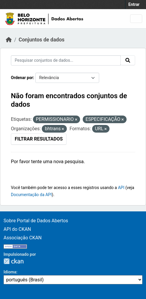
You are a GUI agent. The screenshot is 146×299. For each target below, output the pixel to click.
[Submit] (127, 60)
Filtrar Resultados (39, 139)
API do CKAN (17, 229)
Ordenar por (22, 77)
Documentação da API (31, 194)
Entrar (134, 4)
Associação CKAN (23, 237)
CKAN (14, 261)
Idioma (10, 272)
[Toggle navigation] (136, 18)
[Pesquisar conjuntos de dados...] (66, 60)
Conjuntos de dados (41, 40)
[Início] (9, 40)
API (121, 187)
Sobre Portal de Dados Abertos (36, 220)
